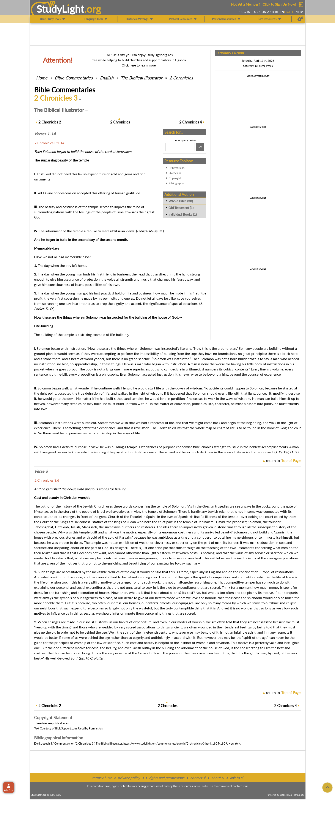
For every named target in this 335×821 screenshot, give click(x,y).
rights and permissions (166, 777)
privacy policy (129, 777)
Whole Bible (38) (180, 201)
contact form (240, 786)
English (106, 77)
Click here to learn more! (139, 65)
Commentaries (74, 77)
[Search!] (200, 147)
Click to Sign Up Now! (279, 4)
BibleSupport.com (66, 728)
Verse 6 (41, 471)
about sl (217, 777)
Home (41, 77)
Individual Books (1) (182, 214)
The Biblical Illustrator (141, 77)
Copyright (175, 178)
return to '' (283, 460)
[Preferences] (300, 19)
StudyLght (60, 9)
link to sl (236, 777)
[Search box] (180, 147)
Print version (176, 167)
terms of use (102, 777)
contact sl (197, 777)
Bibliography (176, 183)
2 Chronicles (181, 77)
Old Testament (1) (180, 208)
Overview (175, 173)
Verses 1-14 (45, 133)
